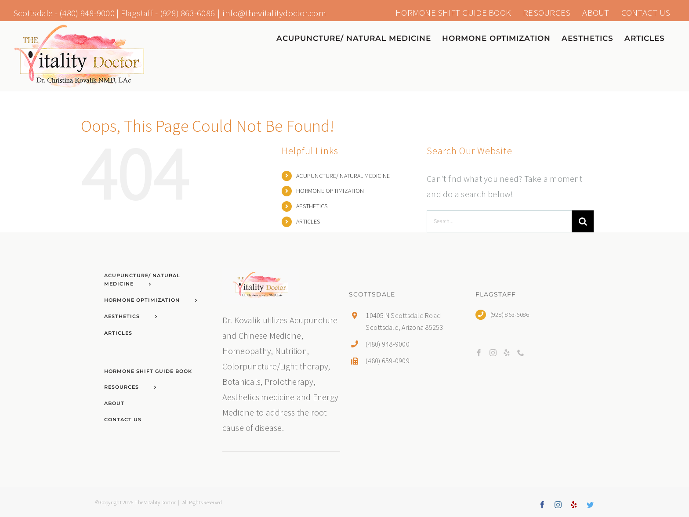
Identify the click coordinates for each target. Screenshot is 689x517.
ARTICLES (308, 221)
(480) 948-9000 (87, 13)
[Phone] (520, 352)
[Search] (583, 221)
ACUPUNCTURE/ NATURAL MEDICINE (343, 176)
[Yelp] (506, 352)
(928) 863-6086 (187, 13)
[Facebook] (478, 352)
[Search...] (499, 221)
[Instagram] (493, 352)
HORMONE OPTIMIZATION (330, 191)
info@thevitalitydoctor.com (274, 13)
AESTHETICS (312, 206)
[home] (260, 275)
